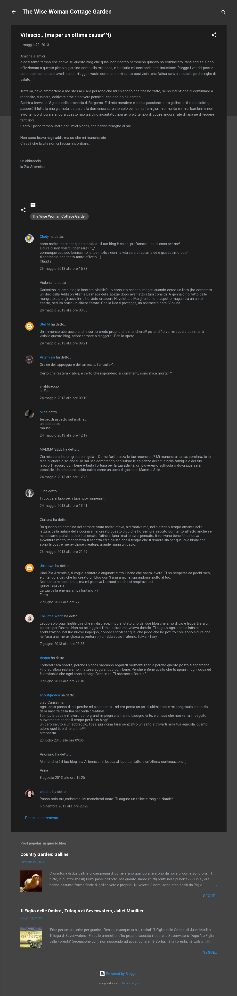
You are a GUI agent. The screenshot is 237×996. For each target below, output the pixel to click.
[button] (214, 36)
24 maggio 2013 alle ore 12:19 (63, 435)
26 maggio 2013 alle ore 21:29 (63, 552)
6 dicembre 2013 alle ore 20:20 (64, 806)
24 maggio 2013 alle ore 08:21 (63, 343)
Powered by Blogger (118, 974)
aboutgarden (50, 695)
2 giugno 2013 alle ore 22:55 (62, 602)
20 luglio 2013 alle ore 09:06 (62, 740)
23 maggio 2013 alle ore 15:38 (63, 268)
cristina (45, 791)
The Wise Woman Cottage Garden (67, 11)
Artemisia (47, 357)
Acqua (45, 658)
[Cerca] (224, 13)
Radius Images (130, 983)
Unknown (47, 566)
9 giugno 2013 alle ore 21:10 (62, 681)
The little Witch (51, 616)
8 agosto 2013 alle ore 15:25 (62, 777)
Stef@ (45, 324)
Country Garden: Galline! (45, 854)
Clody (44, 236)
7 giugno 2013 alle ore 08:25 (62, 644)
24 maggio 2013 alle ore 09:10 (63, 398)
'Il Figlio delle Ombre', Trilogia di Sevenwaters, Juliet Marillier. (82, 910)
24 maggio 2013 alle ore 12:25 (63, 477)
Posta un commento (41, 818)
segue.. (210, 896)
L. (41, 491)
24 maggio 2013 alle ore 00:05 (63, 310)
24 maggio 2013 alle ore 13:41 (63, 505)
